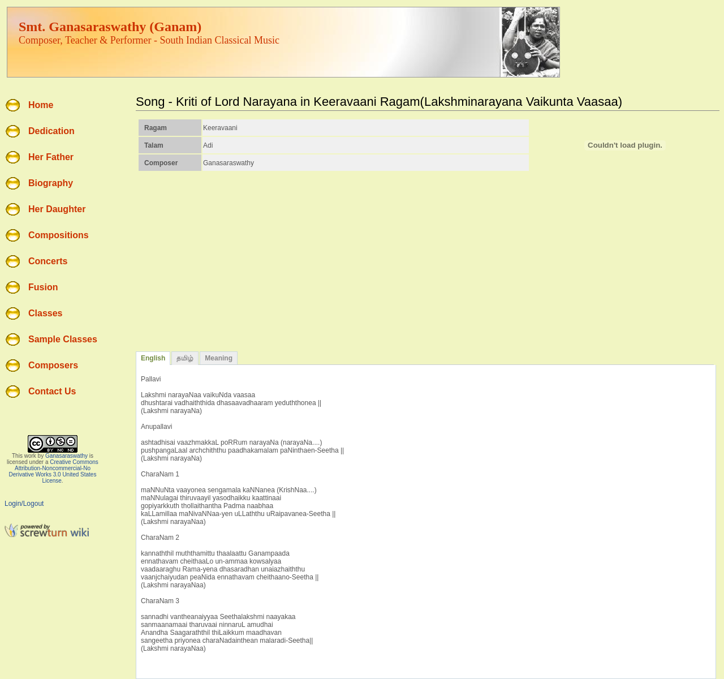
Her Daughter (56, 209)
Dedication (51, 131)
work (30, 456)
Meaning (218, 358)
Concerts (47, 261)
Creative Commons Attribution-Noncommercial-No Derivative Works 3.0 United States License (53, 471)
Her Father (51, 157)
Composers (53, 365)
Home (40, 105)
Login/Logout (24, 504)
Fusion (43, 287)
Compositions (58, 235)
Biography (50, 183)
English (153, 358)
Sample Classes (62, 339)
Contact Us (52, 391)
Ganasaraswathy (66, 456)
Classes (45, 313)
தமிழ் (184, 358)
